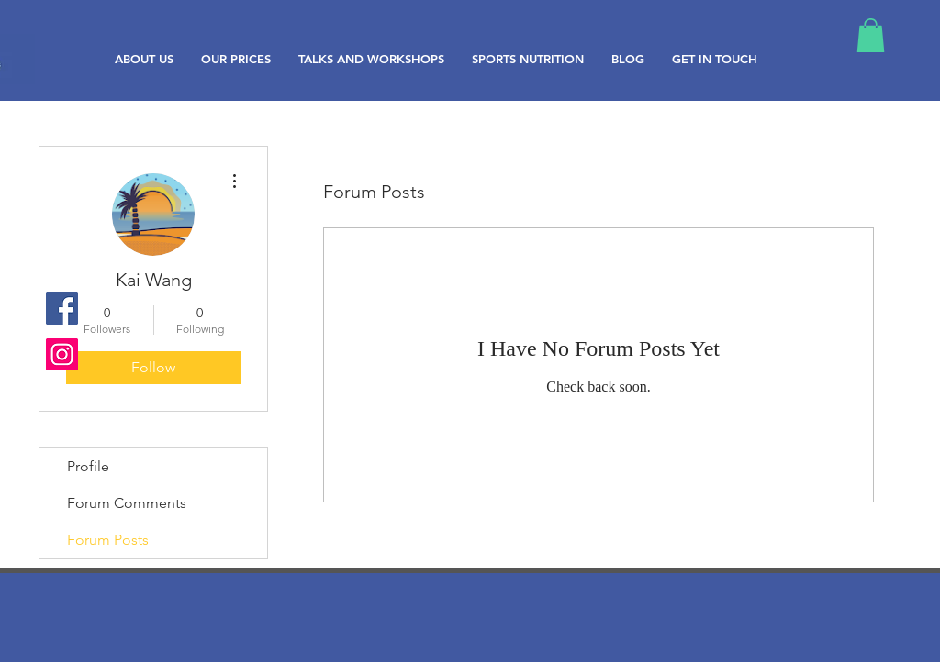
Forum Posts (108, 539)
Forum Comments (126, 503)
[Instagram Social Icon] (62, 354)
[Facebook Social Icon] (62, 308)
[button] (870, 35)
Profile (88, 466)
